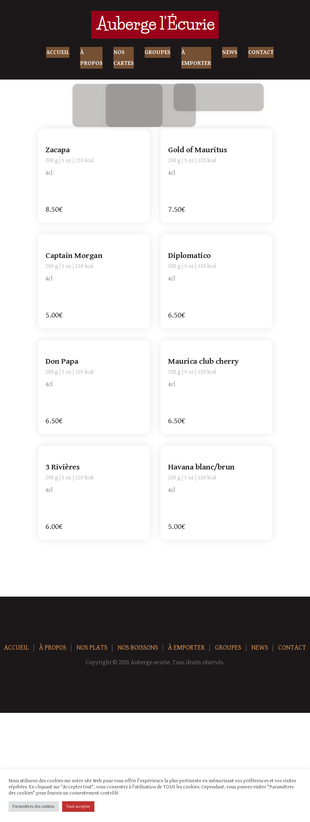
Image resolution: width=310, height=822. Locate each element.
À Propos (91, 58)
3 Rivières (63, 467)
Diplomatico (190, 256)
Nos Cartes (123, 58)
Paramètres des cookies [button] (34, 806)
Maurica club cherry (204, 361)
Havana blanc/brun (202, 467)
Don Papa (62, 361)
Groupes (157, 52)
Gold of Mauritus (198, 150)
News (229, 52)
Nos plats (91, 648)
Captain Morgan (74, 256)
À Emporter (196, 58)
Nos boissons (137, 648)
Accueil (57, 52)
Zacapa (58, 150)
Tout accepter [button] (78, 806)
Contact (261, 52)
